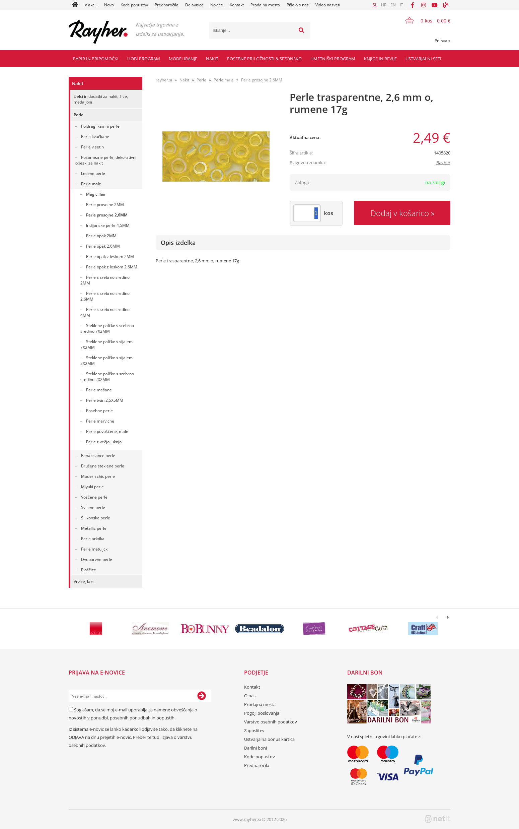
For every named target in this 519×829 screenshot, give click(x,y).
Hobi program (143, 59)
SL (375, 5)
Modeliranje (183, 59)
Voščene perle (94, 497)
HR (383, 5)
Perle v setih (92, 147)
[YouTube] (434, 5)
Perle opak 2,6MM (103, 246)
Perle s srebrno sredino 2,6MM (105, 296)
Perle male (91, 184)
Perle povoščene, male (107, 431)
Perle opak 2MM (101, 236)
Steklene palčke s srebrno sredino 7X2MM (107, 328)
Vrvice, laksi (84, 581)
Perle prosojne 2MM (105, 204)
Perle (78, 115)
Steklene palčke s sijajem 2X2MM (106, 360)
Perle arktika (92, 538)
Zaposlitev (254, 730)
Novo (109, 5)
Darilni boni (255, 748)
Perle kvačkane (95, 136)
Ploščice (88, 570)
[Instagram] (423, 5)
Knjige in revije (380, 59)
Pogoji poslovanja (261, 713)
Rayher (443, 163)
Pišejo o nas (298, 5)
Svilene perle (93, 507)
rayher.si (164, 80)
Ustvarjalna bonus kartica (269, 739)
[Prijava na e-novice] (201, 696)
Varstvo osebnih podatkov (270, 722)
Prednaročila (166, 5)
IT (401, 5)
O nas (249, 696)
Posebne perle (99, 410)
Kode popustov (134, 5)
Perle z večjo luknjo (104, 442)
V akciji (91, 5)
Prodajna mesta (265, 5)
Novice (216, 5)
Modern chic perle (98, 476)
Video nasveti (327, 5)
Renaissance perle (98, 455)
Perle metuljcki (94, 549)
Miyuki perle (92, 487)
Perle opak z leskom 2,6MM (111, 267)
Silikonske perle (95, 518)
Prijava (442, 41)
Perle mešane (99, 390)
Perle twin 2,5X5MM (104, 400)
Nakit (212, 59)
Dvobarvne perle (96, 559)
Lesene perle (93, 173)
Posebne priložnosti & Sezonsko (264, 59)
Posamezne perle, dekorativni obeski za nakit (105, 160)
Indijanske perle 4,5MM (108, 225)
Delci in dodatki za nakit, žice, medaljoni (101, 99)
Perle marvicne (100, 421)
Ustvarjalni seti (423, 59)
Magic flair (96, 194)
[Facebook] (412, 5)
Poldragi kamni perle (100, 126)
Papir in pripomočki (96, 59)
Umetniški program (332, 59)
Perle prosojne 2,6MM (107, 215)
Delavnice (194, 5)
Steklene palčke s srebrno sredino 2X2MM (107, 376)
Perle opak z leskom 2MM (110, 256)
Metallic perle (93, 528)
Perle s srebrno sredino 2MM (105, 280)
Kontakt (237, 5)
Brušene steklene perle (102, 466)
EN (393, 5)
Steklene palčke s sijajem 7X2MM (106, 344)
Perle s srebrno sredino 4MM (105, 312)
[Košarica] (423, 20)
